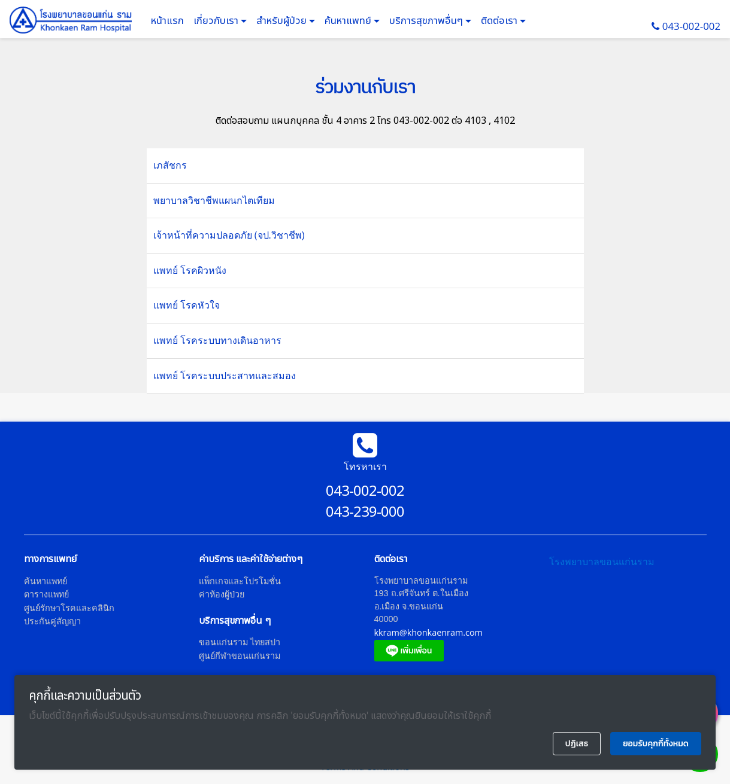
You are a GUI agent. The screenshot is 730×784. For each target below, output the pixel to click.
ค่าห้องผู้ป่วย (221, 594)
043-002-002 (691, 26)
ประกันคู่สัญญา (52, 621)
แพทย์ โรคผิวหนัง (189, 270)
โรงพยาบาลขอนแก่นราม (602, 561)
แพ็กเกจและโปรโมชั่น (240, 581)
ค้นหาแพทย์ (349, 21)
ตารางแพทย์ (46, 594)
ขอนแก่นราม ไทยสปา (239, 642)
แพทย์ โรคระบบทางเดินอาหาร (217, 340)
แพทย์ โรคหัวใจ (186, 305)
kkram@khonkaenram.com (428, 632)
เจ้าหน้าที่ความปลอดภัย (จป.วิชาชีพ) (229, 235)
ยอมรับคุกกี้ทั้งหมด (656, 743)
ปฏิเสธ (577, 743)
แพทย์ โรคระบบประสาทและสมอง (224, 375)
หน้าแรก (167, 21)
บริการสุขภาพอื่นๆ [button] (427, 21)
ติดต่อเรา (500, 21)
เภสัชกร (170, 165)
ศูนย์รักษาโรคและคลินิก (69, 608)
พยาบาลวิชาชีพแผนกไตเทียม (214, 200)
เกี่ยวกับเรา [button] (217, 21)
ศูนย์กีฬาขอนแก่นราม (239, 655)
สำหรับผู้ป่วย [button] (282, 21)
